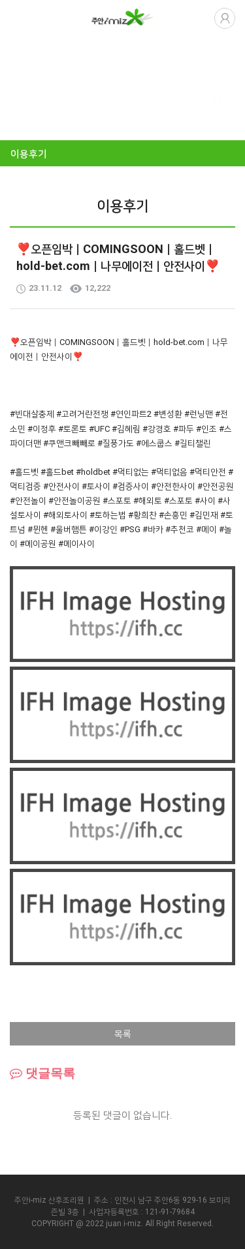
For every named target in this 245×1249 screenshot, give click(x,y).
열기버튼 (19, 17)
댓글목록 (42, 1073)
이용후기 (28, 154)
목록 (122, 1034)
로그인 (224, 18)
